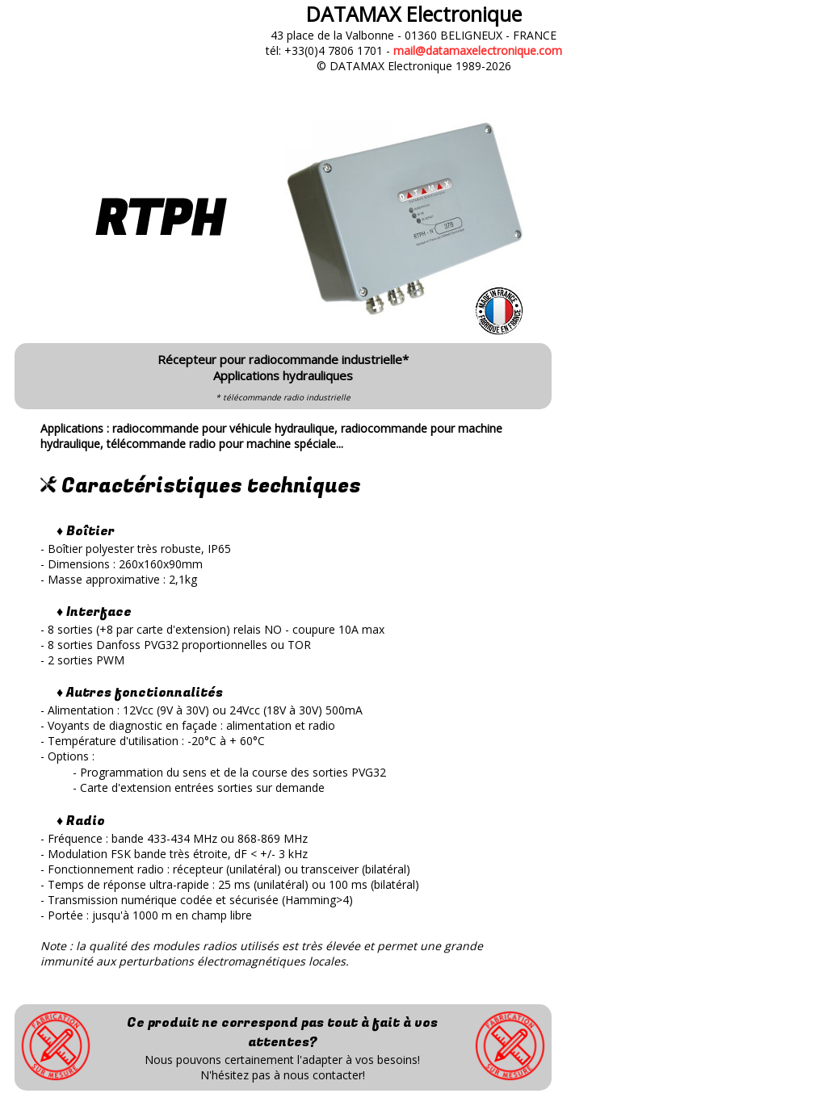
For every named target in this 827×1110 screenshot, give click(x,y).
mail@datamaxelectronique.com (477, 50)
